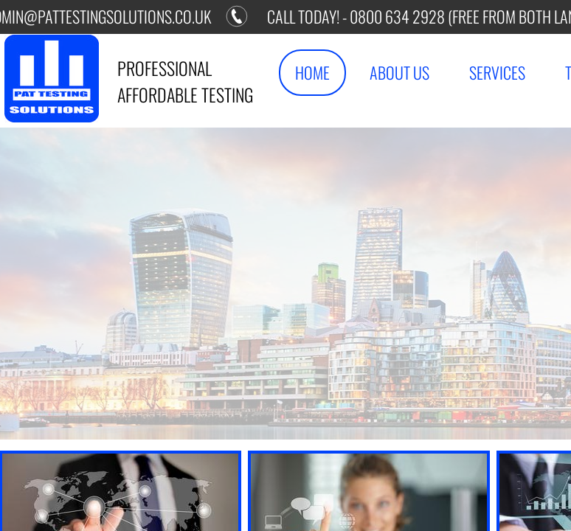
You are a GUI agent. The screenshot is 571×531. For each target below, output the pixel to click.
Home (312, 72)
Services (497, 72)
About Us (399, 72)
